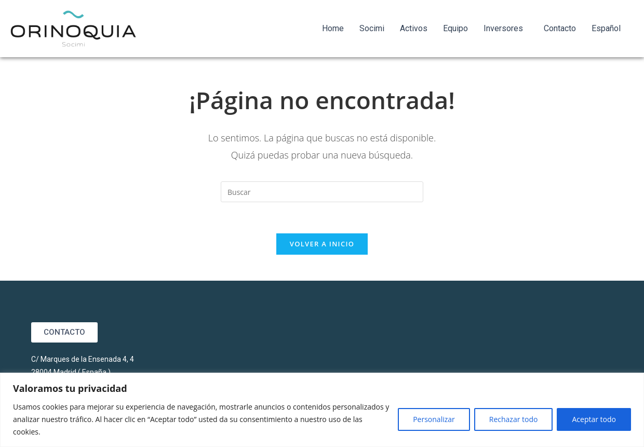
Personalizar (434, 419)
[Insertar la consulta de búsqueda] (322, 191)
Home (333, 28)
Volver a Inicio (322, 243)
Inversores (503, 28)
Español (606, 28)
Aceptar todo (594, 419)
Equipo (455, 28)
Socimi (371, 28)
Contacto (560, 28)
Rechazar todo (513, 419)
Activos (413, 28)
